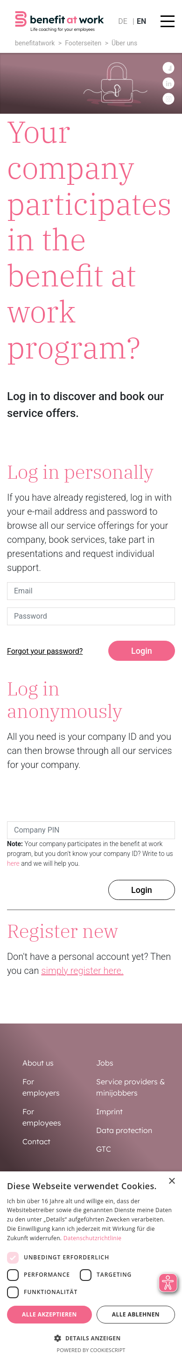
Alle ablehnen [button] (136, 1314)
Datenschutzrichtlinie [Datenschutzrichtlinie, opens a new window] (92, 1238)
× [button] (171, 1181)
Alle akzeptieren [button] (49, 1314)
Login (141, 651)
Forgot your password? (45, 651)
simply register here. (82, 970)
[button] (91, 1338)
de (122, 21)
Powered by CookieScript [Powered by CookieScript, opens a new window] (91, 1349)
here (13, 863)
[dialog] (91, 1265)
